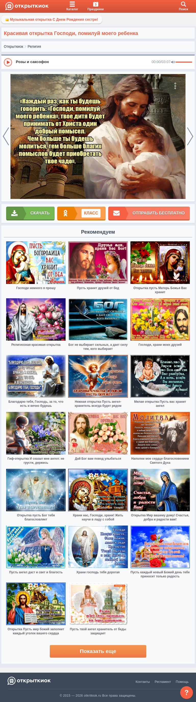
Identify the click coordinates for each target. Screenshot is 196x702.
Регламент (163, 682)
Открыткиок (13, 46)
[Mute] (173, 62)
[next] (190, 136)
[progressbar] (184, 62)
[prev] (6, 136)
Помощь (182, 682)
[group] (98, 62)
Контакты (143, 682)
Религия (34, 46)
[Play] (8, 62)
